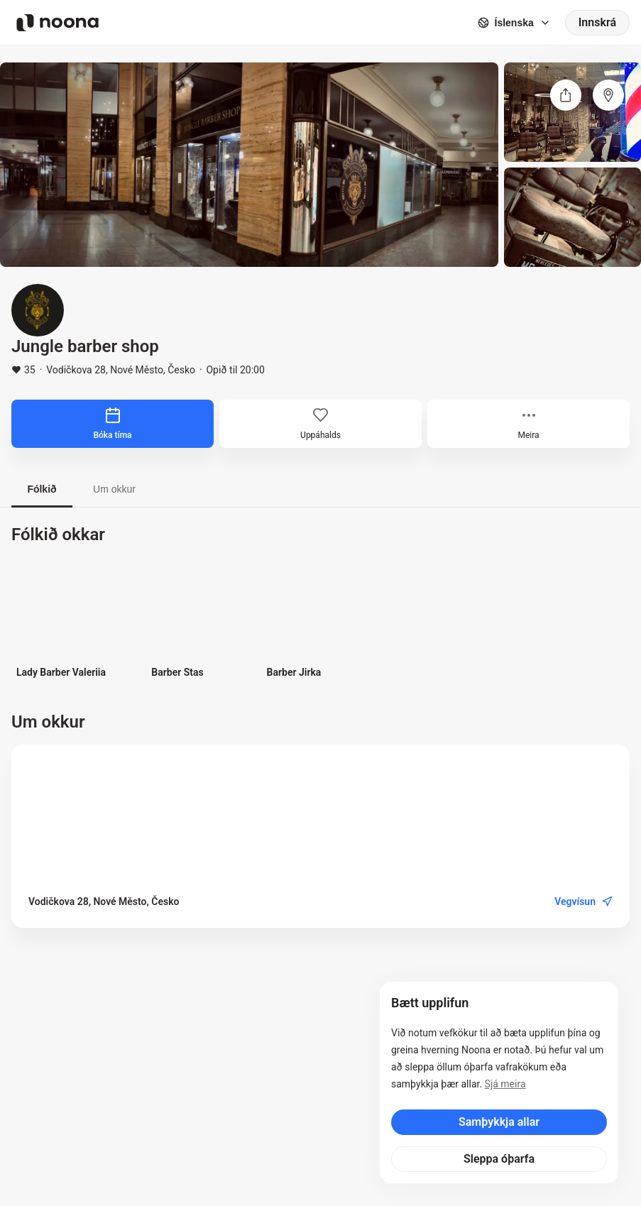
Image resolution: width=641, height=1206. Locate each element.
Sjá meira (505, 1084)
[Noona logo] (57, 22)
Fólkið (41, 489)
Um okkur (114, 489)
